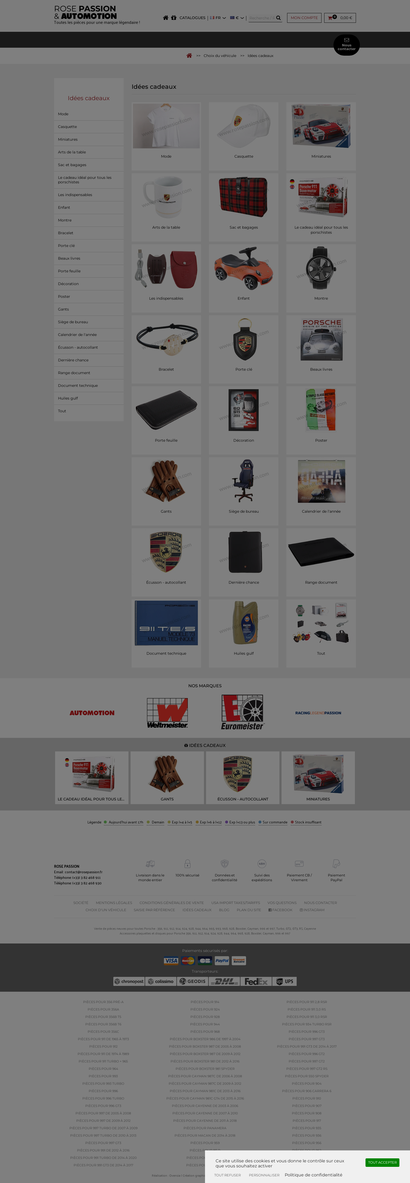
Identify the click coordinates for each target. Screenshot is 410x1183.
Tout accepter (382, 1162)
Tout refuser (227, 1175)
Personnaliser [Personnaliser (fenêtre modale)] (264, 1175)
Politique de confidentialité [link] (313, 1174)
